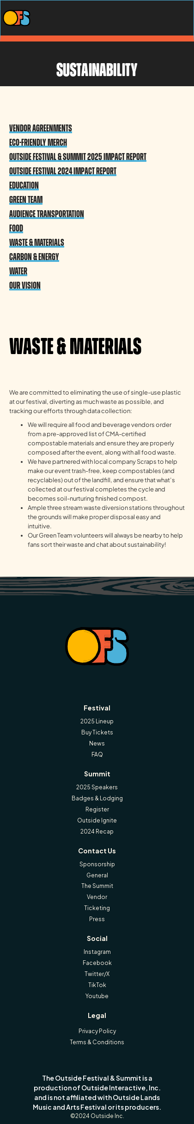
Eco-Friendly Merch (38, 142)
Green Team (25, 199)
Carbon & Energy (34, 256)
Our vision (25, 285)
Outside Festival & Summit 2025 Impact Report (77, 156)
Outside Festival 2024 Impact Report (62, 171)
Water (18, 271)
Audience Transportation (46, 213)
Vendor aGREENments (40, 128)
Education (24, 185)
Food (16, 228)
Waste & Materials (36, 242)
